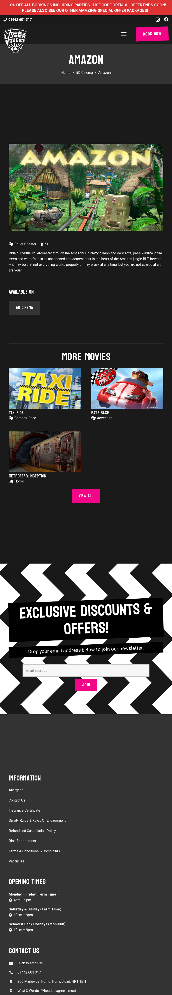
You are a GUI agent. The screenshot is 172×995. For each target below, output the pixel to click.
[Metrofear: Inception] (45, 451)
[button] (124, 34)
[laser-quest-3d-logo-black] (15, 40)
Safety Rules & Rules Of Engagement (37, 820)
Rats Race (100, 413)
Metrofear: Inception (27, 476)
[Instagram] (158, 19)
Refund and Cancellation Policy (32, 831)
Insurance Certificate (24, 810)
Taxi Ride (16, 413)
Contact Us (17, 800)
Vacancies (17, 861)
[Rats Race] (127, 388)
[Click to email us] (13, 963)
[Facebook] (166, 19)
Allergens (16, 790)
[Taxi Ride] (45, 388)
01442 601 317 (29, 972)
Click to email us (30, 963)
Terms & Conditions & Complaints (34, 851)
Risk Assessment (22, 841)
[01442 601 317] (13, 972)
